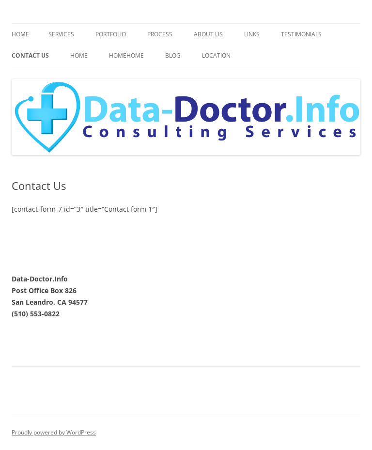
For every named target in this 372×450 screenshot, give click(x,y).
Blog (173, 55)
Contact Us (30, 55)
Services (61, 34)
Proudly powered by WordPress (54, 432)
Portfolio (110, 34)
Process (159, 34)
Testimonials (301, 34)
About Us (208, 34)
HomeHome (126, 55)
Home (20, 34)
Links (252, 34)
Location (216, 55)
